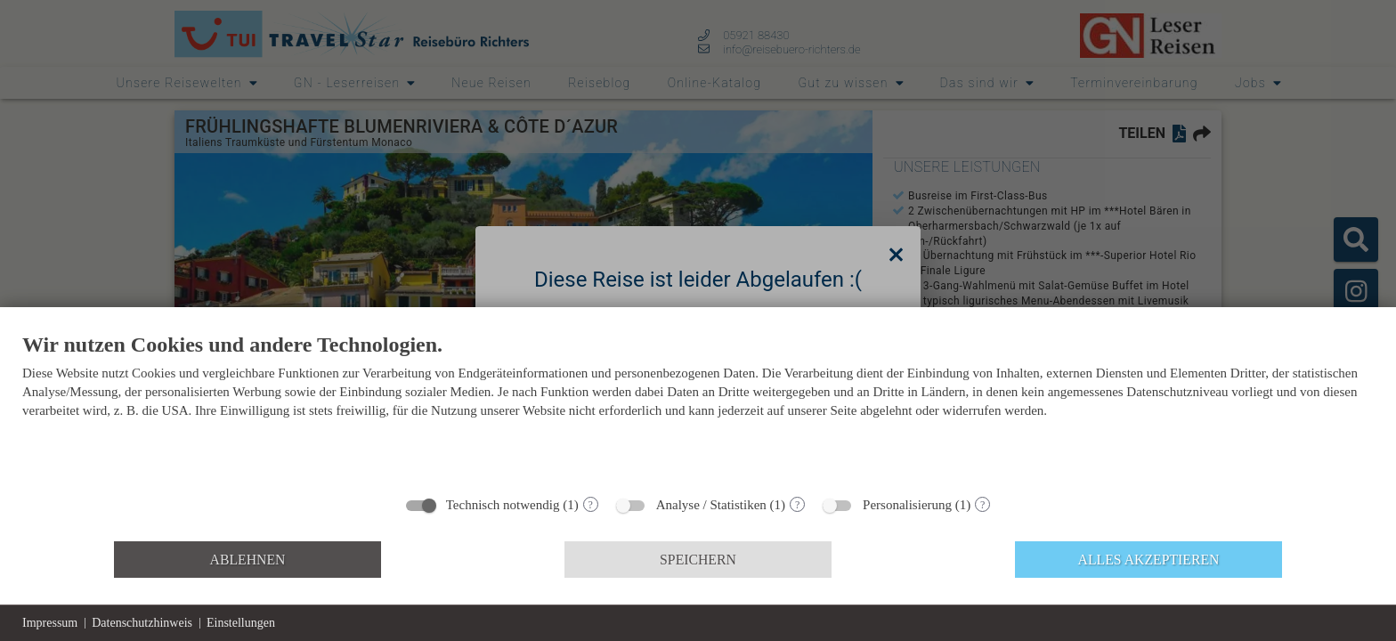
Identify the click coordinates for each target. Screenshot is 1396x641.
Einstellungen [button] (241, 622)
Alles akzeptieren (1149, 559)
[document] (698, 408)
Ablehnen (248, 559)
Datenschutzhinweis (142, 622)
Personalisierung (907, 505)
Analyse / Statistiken (711, 505)
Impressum (49, 622)
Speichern (698, 559)
